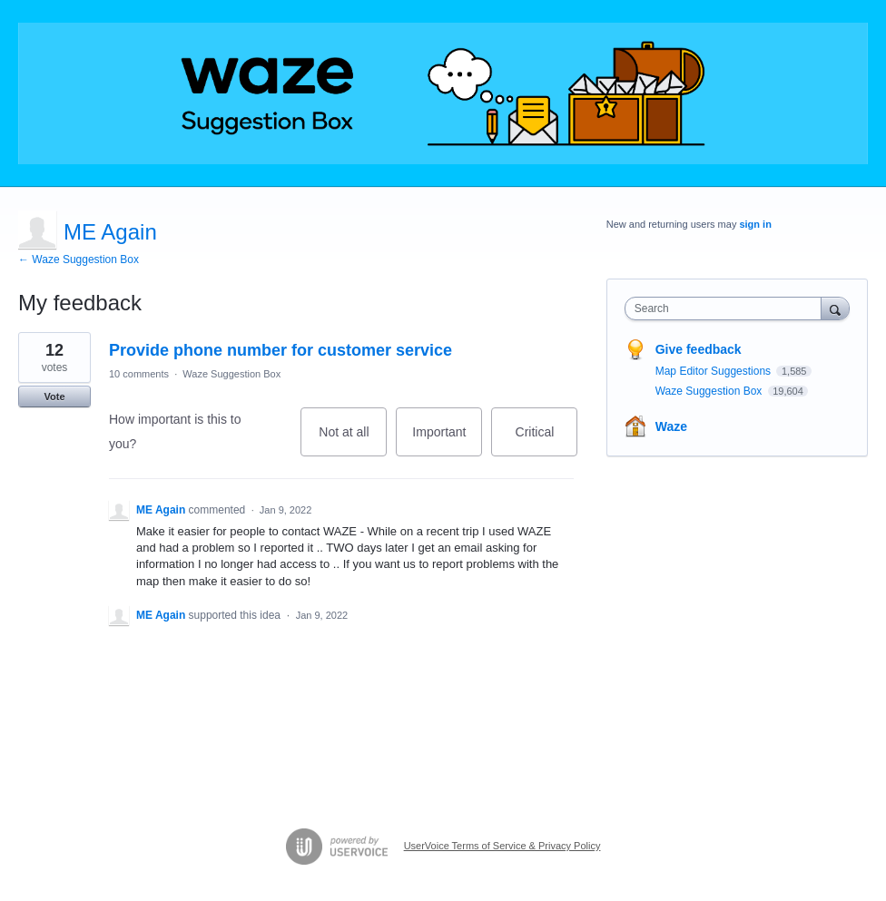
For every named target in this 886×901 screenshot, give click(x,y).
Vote (54, 396)
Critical (547, 440)
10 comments (139, 373)
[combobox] (727, 308)
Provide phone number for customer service (280, 350)
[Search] (835, 308)
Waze (671, 426)
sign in (755, 224)
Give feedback (698, 349)
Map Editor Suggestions (714, 371)
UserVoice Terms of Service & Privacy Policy (502, 845)
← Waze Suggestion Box (78, 259)
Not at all (353, 440)
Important (447, 440)
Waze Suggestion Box (231, 373)
